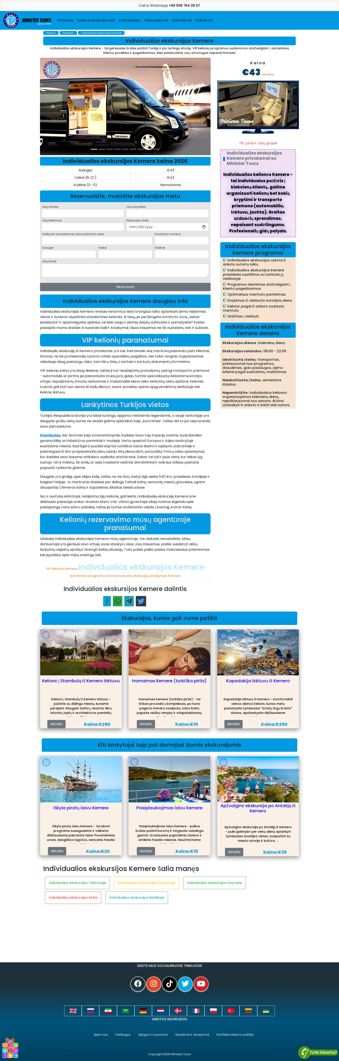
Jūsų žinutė (49, 261)
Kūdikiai (160, 248)
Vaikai (102, 248)
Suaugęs (48, 248)
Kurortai (204, 20)
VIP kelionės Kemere (62, 568)
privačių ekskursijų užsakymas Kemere (151, 575)
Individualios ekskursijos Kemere (141, 567)
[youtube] (201, 984)
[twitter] (185, 984)
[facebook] (138, 984)
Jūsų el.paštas (136, 207)
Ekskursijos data (137, 220)
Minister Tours (27, 20)
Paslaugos (123, 1034)
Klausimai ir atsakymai (192, 1034)
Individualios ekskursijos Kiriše (73, 897)
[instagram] (153, 984)
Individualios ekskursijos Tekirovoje (77, 882)
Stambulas (50, 435)
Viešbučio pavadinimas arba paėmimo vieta (73, 234)
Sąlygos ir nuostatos (153, 1034)
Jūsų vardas (50, 207)
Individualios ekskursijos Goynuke (214, 882)
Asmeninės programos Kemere (95, 575)
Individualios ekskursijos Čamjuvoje (147, 882)
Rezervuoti (125, 286)
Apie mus (101, 1034)
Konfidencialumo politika (235, 1034)
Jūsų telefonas (52, 220)
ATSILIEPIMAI (129, 20)
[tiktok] (169, 984)
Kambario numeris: (168, 234)
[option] (126, 106)
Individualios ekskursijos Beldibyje (136, 897)
